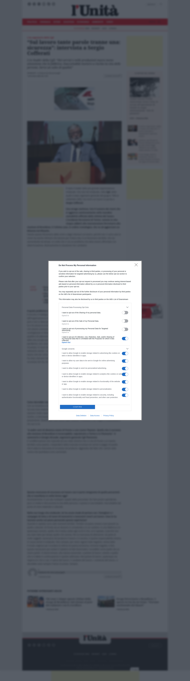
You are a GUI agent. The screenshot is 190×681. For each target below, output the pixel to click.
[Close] (137, 265)
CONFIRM (77, 407)
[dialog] (95, 340)
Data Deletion (81, 416)
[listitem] (95, 307)
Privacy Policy (108, 416)
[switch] (125, 312)
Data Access (95, 416)
